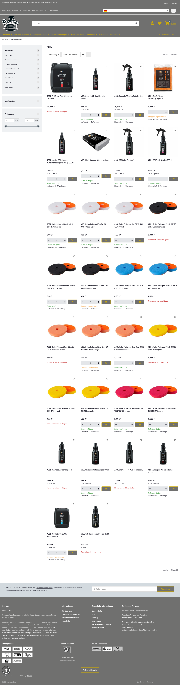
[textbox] (136, 10)
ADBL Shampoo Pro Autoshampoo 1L (128, 470)
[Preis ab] (9, 120)
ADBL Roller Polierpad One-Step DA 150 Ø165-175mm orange (94, 348)
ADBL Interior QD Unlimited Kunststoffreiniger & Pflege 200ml (60, 161)
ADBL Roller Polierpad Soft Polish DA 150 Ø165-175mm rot (162, 409)
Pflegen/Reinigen (11, 64)
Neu (173, 34)
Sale (158, 34)
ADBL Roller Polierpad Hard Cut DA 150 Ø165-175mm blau (129, 287)
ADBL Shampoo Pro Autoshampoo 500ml (161, 471)
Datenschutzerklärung (44, 588)
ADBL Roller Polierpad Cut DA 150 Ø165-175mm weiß (93, 225)
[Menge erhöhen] (98, 115)
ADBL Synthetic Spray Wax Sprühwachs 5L (57, 535)
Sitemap (95, 618)
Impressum (96, 621)
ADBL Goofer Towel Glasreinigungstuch (155, 97)
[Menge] (90, 115)
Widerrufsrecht (98, 628)
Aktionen (8, 55)
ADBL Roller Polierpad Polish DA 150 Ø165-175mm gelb (60, 409)
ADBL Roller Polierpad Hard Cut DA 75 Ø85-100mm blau (162, 287)
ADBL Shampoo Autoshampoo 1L (59, 470)
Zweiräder (8, 88)
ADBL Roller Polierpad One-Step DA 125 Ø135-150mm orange (60, 348)
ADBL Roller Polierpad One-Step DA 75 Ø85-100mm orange (129, 348)
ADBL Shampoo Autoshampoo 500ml (95, 470)
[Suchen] (83, 23)
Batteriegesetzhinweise (101, 624)
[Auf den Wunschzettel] (74, 66)
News (166, 3)
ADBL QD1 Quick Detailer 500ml (160, 160)
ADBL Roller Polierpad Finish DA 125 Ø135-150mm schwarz (162, 225)
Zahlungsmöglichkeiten (71, 614)
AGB (93, 614)
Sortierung (53, 54)
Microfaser (9, 78)
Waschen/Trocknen (12, 60)
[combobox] (136, 10)
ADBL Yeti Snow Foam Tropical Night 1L (95, 535)
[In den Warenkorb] (106, 115)
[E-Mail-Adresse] (124, 589)
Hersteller (166, 34)
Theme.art (150, 682)
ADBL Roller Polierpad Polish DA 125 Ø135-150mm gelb (162, 348)
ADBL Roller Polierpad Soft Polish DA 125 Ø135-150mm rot (128, 409)
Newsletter (66, 621)
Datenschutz (97, 611)
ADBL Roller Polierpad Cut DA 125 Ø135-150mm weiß (59, 225)
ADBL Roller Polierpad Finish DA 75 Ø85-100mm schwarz (94, 287)
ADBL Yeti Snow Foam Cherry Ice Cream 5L (59, 97)
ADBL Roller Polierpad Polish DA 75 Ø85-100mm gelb (94, 409)
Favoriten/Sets (10, 73)
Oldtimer (8, 82)
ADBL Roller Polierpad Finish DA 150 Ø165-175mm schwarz (61, 287)
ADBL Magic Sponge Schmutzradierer (95, 160)
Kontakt (174, 3)
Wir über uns (67, 611)
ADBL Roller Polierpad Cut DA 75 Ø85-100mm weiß (128, 225)
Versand (29, 676)
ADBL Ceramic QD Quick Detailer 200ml (93, 97)
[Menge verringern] (82, 115)
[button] (152, 23)
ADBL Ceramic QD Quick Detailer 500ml (129, 96)
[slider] (5, 126)
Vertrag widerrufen (90, 670)
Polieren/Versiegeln (12, 69)
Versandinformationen (70, 618)
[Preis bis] (29, 120)
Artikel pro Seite (69, 54)
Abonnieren (165, 589)
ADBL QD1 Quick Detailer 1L (124, 160)
